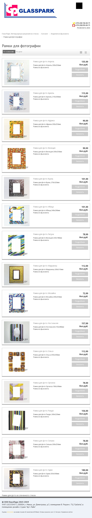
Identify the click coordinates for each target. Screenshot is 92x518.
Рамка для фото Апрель (43, 61)
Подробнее (80, 69)
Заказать (80, 75)
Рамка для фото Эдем (42, 470)
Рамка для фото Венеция (44, 148)
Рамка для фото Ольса (43, 351)
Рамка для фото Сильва (43, 440)
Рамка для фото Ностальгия (45, 323)
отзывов (22, 512)
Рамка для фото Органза (44, 382)
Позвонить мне (83, 28)
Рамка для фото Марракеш (45, 265)
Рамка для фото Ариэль (43, 93)
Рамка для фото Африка (44, 120)
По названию (8, 52)
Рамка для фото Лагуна (43, 234)
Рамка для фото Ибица (43, 206)
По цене (19, 52)
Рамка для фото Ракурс (43, 410)
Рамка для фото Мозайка (44, 293)
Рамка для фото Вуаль (43, 179)
